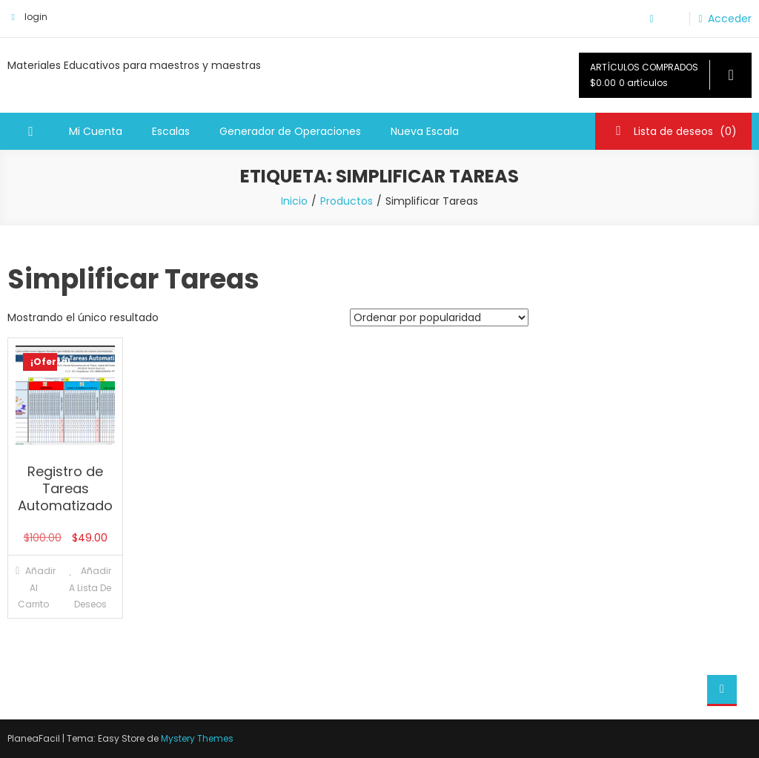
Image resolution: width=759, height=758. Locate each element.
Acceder (730, 19)
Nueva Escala (425, 131)
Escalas (171, 131)
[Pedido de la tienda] (439, 317)
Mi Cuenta (95, 131)
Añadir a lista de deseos (90, 587)
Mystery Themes (197, 738)
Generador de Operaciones (290, 131)
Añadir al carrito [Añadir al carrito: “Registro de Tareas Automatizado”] (37, 587)
